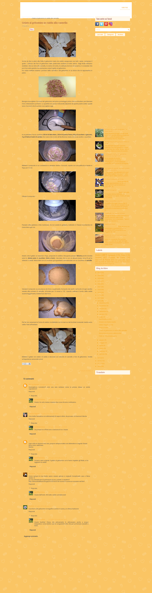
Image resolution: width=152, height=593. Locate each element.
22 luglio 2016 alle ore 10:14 (44, 506)
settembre (102, 311)
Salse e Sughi (108, 263)
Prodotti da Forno (116, 258)
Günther (31, 506)
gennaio (102, 354)
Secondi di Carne (105, 262)
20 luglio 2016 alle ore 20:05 (57, 458)
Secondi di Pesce (102, 260)
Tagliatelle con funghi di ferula (115, 213)
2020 (99, 289)
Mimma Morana (34, 384)
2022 (99, 284)
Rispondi (32, 391)
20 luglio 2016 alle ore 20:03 (57, 427)
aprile (101, 345)
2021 (99, 287)
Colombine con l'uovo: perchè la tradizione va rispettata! (115, 155)
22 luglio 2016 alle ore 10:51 (57, 519)
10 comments (40, 26)
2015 (99, 358)
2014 (99, 361)
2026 (99, 273)
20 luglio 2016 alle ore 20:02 (57, 399)
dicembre (102, 303)
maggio (102, 343)
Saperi (128, 260)
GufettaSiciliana (39, 399)
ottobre (101, 309)
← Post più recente (29, 371)
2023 (99, 281)
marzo (101, 348)
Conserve (118, 260)
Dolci (29, 18)
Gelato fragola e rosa (106, 325)
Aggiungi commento (31, 536)
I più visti (100, 34)
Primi (123, 255)
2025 (99, 275)
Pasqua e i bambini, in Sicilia (114, 179)
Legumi (116, 262)
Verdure (98, 258)
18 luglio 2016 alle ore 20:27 (47, 441)
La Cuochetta (33, 441)
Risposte (34, 396)
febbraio (102, 351)
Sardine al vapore (110, 190)
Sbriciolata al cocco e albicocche (110, 333)
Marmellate (126, 262)
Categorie (110, 34)
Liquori (100, 263)
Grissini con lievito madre (107, 322)
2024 (99, 278)
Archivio (120, 34)
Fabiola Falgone (34, 413)
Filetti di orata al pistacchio (108, 336)
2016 (99, 301)
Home (24, 18)
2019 (99, 292)
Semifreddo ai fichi (105, 319)
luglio (101, 317)
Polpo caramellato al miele (113, 201)
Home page (125, 7)
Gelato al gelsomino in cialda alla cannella (44, 23)
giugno (101, 340)
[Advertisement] (112, 72)
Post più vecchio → (86, 371)
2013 (99, 363)
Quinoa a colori (110, 224)
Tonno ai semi (103, 327)
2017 (99, 298)
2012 (99, 366)
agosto (101, 314)
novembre (102, 306)
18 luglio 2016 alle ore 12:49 (49, 384)
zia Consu (32, 473)
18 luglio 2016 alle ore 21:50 (45, 473)
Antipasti (111, 255)
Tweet (24, 29)
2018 (99, 295)
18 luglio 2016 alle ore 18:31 (49, 413)
